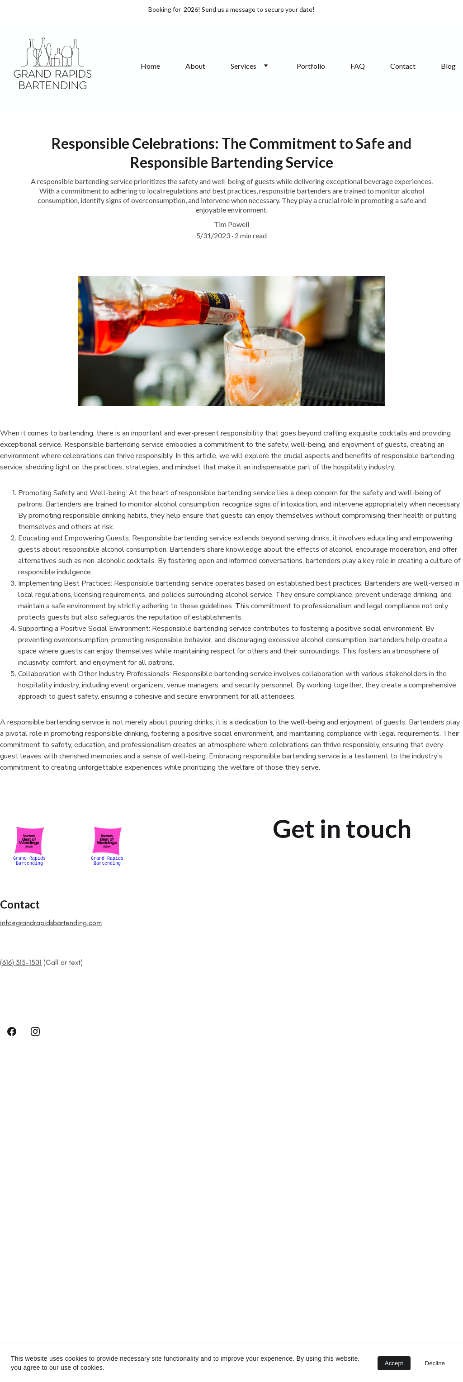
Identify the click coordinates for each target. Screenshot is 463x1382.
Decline (435, 1363)
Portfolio (311, 66)
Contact (403, 66)
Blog (448, 66)
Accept (394, 1363)
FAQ (357, 66)
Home (150, 66)
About (195, 66)
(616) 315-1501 (21, 967)
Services (243, 66)
